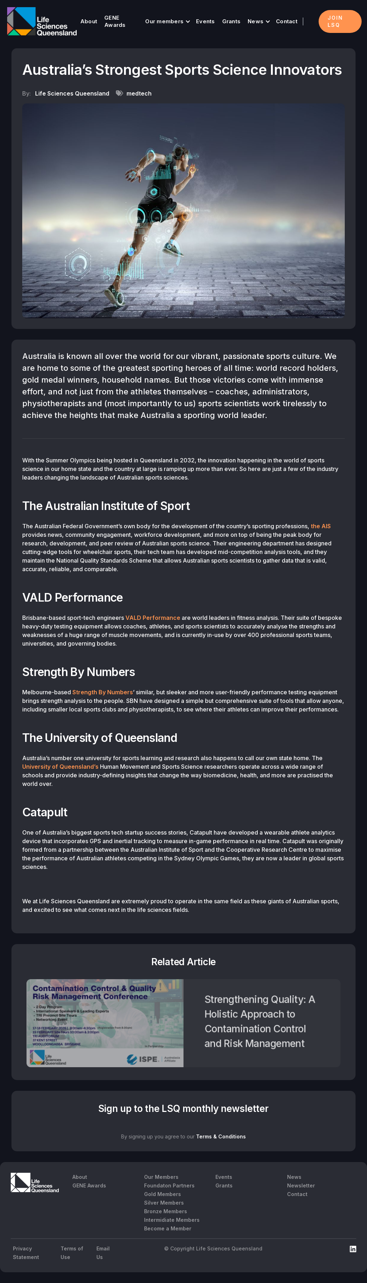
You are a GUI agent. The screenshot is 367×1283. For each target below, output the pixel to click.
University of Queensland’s (60, 766)
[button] (167, 21)
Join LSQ (335, 21)
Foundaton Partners (169, 1185)
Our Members (161, 1177)
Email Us (103, 1252)
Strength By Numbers (102, 692)
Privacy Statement (26, 1252)
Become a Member (167, 1228)
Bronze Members (165, 1211)
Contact (286, 21)
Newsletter (301, 1185)
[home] (41, 21)
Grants (231, 21)
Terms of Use (72, 1252)
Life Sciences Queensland (72, 93)
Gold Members (162, 1194)
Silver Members (164, 1203)
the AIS (321, 526)
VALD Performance (152, 617)
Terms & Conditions (221, 1136)
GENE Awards (115, 21)
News (255, 21)
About (88, 21)
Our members (164, 21)
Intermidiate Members (172, 1220)
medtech (139, 93)
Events (205, 21)
